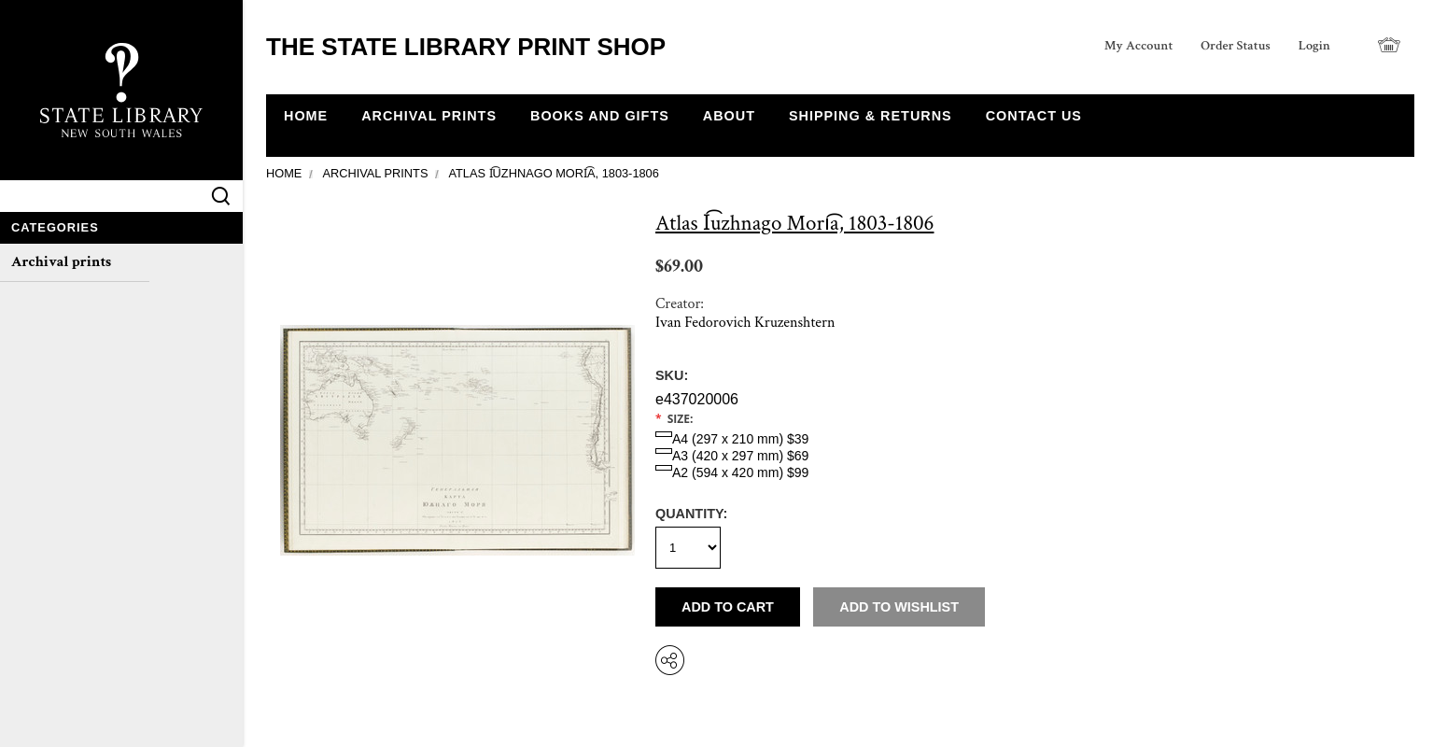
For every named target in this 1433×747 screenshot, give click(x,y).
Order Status (1235, 45)
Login (1314, 45)
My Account (1138, 45)
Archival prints (61, 262)
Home (284, 173)
